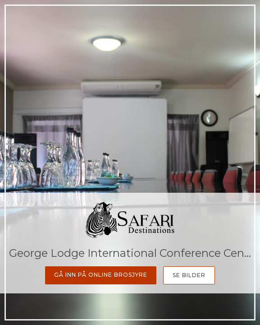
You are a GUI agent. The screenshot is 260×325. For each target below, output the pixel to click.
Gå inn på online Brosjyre (100, 274)
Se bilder (189, 275)
